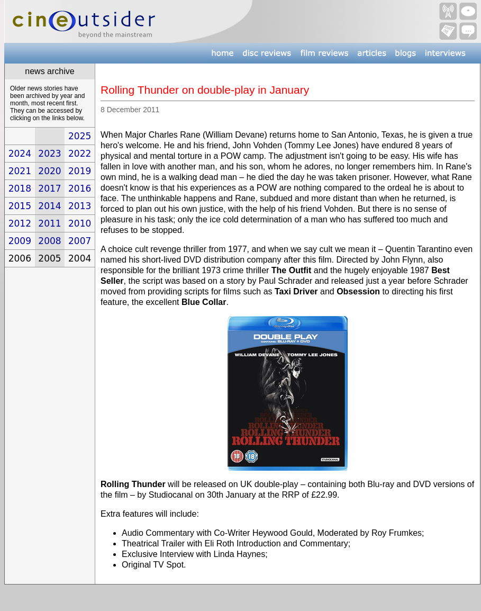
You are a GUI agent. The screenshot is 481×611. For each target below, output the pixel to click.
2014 (49, 206)
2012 (19, 223)
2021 (19, 171)
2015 (19, 206)
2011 (49, 223)
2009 (19, 241)
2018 (19, 188)
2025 (79, 136)
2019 (79, 171)
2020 (49, 171)
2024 (19, 153)
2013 (79, 206)
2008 (49, 241)
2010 (79, 223)
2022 (79, 153)
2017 (49, 188)
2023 (49, 153)
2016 (79, 188)
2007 (79, 241)
